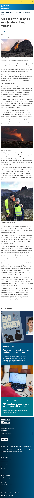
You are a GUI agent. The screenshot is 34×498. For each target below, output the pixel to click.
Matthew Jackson (24, 75)
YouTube (12, 495)
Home (2, 12)
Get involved (4, 465)
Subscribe (4, 439)
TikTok (9, 495)
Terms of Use (10, 489)
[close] (32, 1)
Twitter (4, 495)
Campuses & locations (6, 459)
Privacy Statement (17, 489)
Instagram (7, 495)
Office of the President (6, 479)
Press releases (4, 466)
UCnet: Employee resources (7, 484)
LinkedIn (14, 495)
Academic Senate (5, 480)
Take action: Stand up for (16, 1)
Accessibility (3, 489)
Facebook (2, 495)
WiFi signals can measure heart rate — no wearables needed (16, 405)
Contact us (3, 468)
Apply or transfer (5, 477)
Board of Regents (5, 482)
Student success (4, 461)
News (7, 12)
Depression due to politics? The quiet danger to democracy (16, 351)
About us (3, 463)
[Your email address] (17, 433)
